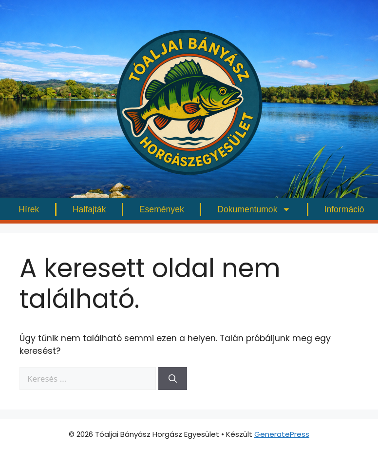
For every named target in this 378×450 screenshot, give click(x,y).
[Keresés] (172, 378)
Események (161, 209)
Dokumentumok (254, 209)
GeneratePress (281, 434)
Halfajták (89, 209)
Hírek (29, 209)
